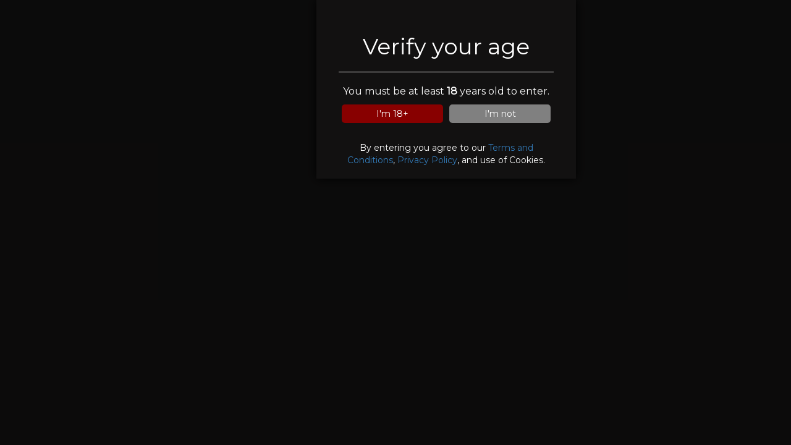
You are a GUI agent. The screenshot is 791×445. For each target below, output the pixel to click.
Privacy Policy (427, 160)
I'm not (500, 113)
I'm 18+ (392, 113)
